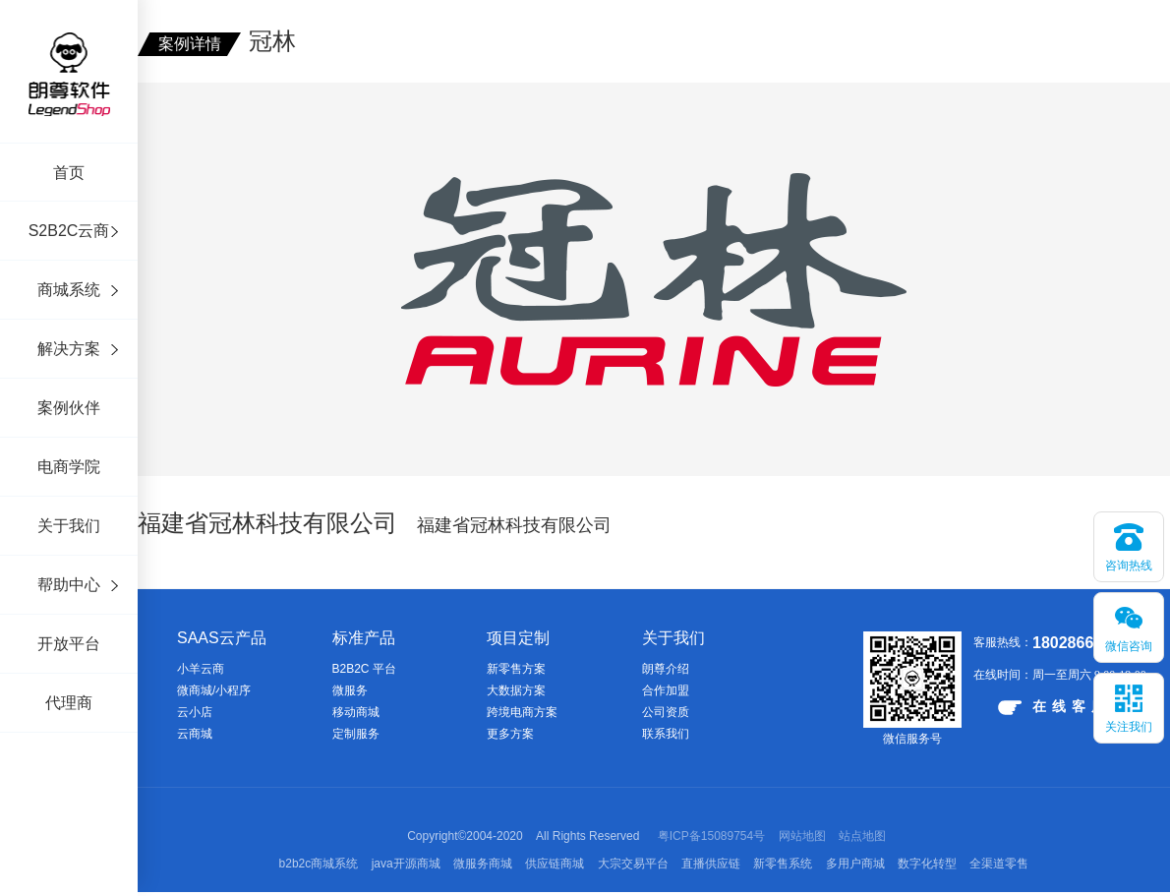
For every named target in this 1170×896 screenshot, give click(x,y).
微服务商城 (482, 863)
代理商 (68, 702)
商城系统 (68, 289)
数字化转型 (927, 863)
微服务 (350, 690)
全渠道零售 (998, 863)
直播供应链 (710, 863)
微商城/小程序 (214, 690)
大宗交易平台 (633, 863)
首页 (69, 172)
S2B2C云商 (69, 230)
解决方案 (68, 348)
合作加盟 (665, 690)
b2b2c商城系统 (319, 863)
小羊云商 (200, 669)
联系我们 (665, 734)
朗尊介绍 (665, 669)
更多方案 (510, 734)
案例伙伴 (68, 407)
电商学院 (68, 466)
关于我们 (68, 525)
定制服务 (356, 734)
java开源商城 (406, 863)
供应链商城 (554, 863)
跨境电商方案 (522, 712)
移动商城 (356, 712)
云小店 (194, 712)
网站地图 (802, 836)
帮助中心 (68, 584)
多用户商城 (855, 863)
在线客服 (1054, 706)
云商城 (194, 734)
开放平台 (68, 643)
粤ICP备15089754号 (711, 836)
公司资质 (665, 712)
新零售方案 (516, 669)
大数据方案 (516, 690)
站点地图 (862, 836)
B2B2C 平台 (364, 669)
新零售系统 (782, 863)
